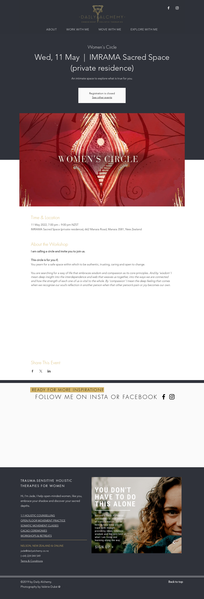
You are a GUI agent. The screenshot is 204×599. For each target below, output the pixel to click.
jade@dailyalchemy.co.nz (35, 550)
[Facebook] (163, 396)
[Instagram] (171, 396)
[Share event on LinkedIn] (49, 371)
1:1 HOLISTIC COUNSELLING (38, 515)
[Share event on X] (40, 371)
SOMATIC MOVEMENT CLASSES (39, 525)
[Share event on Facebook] (32, 371)
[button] (51, 29)
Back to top (175, 581)
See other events (102, 97)
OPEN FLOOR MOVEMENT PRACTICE (43, 520)
